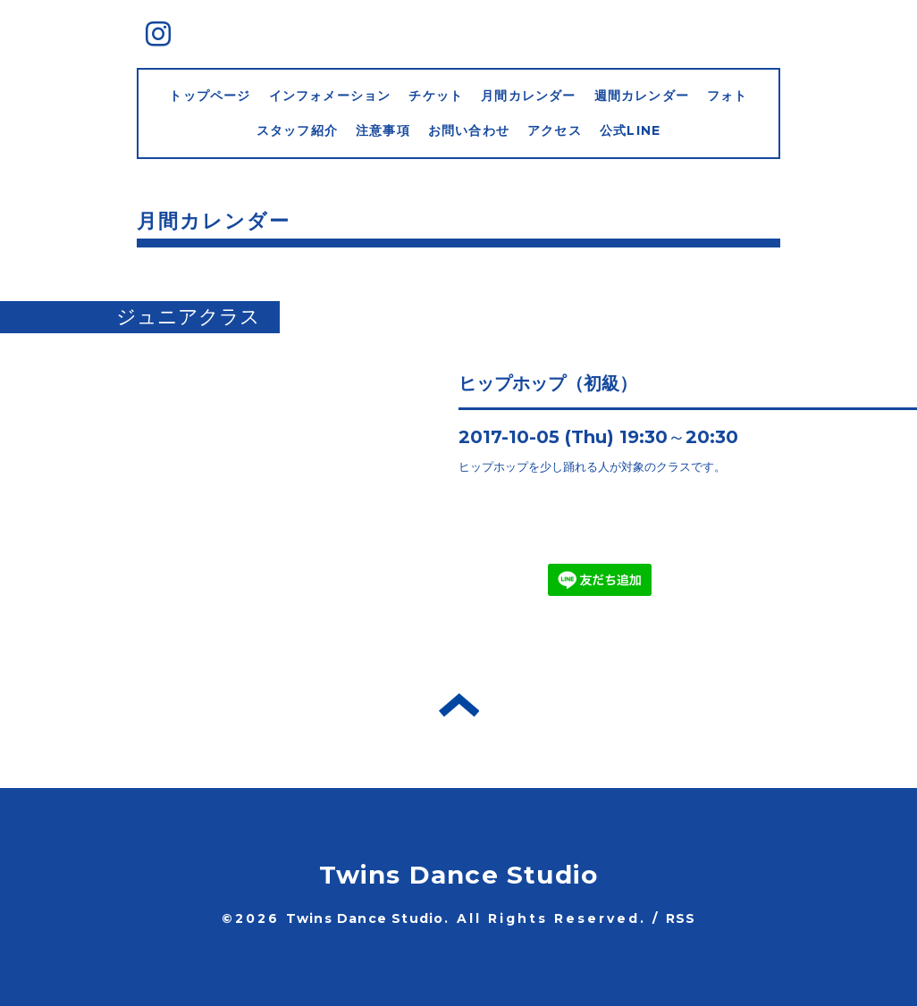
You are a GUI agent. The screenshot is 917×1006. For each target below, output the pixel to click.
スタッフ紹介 (297, 130)
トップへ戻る (459, 705)
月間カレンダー (528, 96)
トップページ (209, 96)
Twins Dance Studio (459, 874)
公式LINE (630, 130)
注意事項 (383, 130)
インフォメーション (330, 96)
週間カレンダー (641, 96)
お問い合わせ (468, 130)
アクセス (554, 130)
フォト (727, 96)
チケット (435, 96)
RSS (681, 918)
